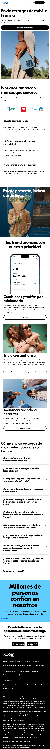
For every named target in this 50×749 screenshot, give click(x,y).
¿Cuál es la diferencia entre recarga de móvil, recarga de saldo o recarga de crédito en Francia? (25, 560)
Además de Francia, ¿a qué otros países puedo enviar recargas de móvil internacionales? (25, 548)
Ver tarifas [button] (25, 317)
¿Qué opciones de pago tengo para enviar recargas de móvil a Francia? (25, 479)
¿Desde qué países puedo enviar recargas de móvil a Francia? (25, 490)
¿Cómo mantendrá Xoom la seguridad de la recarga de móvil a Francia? (25, 536)
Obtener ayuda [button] (25, 428)
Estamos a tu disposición (25, 571)
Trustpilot (4, 618)
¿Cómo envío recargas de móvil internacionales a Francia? (25, 459)
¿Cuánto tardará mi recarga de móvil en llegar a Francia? (25, 469)
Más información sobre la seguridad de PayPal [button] (25, 372)
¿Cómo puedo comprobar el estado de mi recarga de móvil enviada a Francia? (25, 526)
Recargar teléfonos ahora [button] (25, 27)
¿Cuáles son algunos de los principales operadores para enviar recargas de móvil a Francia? (25, 514)
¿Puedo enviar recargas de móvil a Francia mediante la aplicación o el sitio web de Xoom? (25, 501)
